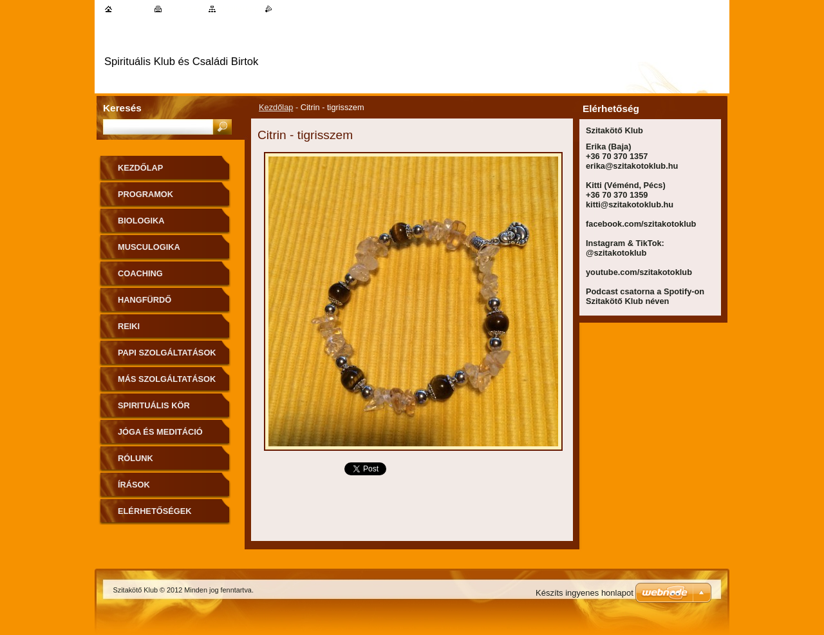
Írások (134, 484)
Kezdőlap (276, 107)
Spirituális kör (154, 405)
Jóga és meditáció (160, 432)
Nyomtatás (183, 9)
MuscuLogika (149, 247)
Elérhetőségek (154, 511)
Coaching (140, 273)
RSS (280, 9)
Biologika (141, 220)
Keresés (122, 107)
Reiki (129, 326)
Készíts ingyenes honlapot (584, 593)
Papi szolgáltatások (167, 352)
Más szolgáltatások (167, 379)
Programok (145, 194)
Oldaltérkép (238, 9)
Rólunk (135, 458)
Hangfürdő (144, 300)
